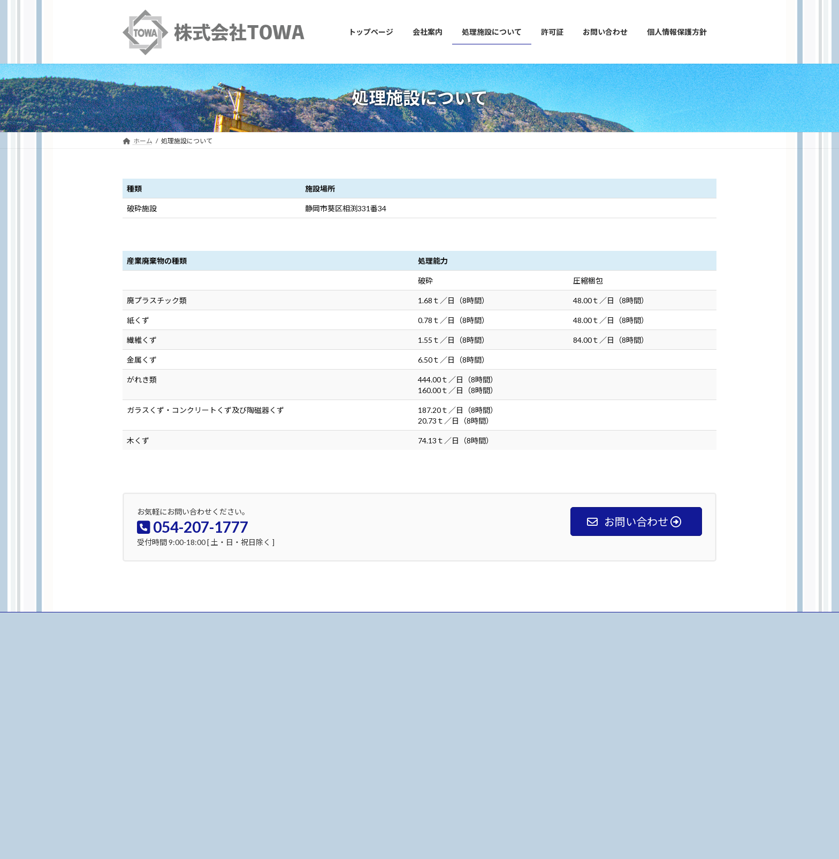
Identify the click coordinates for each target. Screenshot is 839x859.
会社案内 (345, 703)
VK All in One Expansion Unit (451, 841)
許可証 (342, 740)
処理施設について (358, 722)
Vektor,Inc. (516, 841)
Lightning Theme (380, 841)
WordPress (324, 841)
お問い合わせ (152, 622)
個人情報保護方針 (358, 777)
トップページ (351, 684)
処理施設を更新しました (574, 689)
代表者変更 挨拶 (564, 703)
